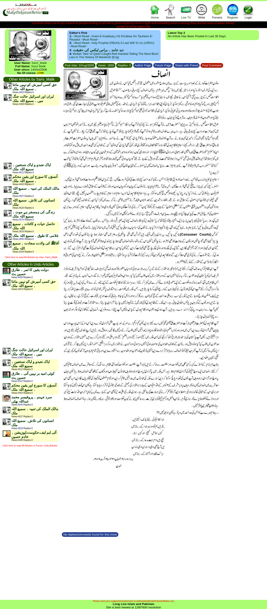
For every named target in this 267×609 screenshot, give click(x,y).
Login (248, 11)
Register (232, 11)
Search (170, 11)
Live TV (186, 11)
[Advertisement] (31, 134)
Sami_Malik (39, 63)
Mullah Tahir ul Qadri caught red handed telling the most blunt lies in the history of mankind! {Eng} (113, 55)
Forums (217, 11)
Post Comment (211, 65)
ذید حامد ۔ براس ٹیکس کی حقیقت (98, 50)
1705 (40, 73)
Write (201, 11)
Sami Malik (38, 66)
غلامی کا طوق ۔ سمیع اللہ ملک (35, 236)
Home (154, 11)
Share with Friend (186, 65)
